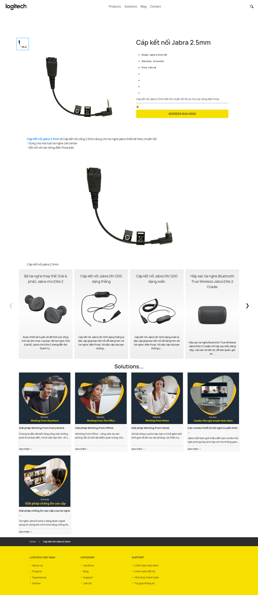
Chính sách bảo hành (146, 565)
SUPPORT (138, 557)
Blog (143, 6)
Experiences (39, 576)
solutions (88, 565)
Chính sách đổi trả (144, 570)
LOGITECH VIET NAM (42, 557)
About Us (37, 565)
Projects (37, 570)
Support (88, 576)
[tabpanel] (79, 87)
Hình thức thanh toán (146, 576)
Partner (36, 581)
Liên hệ (87, 581)
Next (245, 314)
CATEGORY (87, 557)
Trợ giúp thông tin (144, 581)
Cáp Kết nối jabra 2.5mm (43, 139)
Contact (155, 6)
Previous (13, 314)
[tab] (22, 44)
